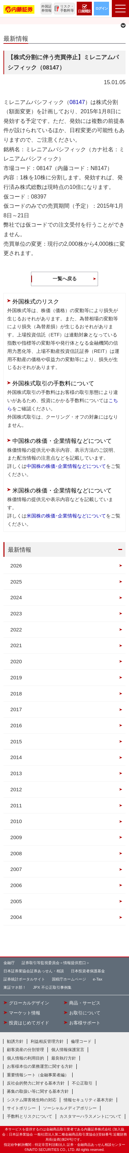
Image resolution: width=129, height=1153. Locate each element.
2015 (16, 741)
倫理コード (81, 1041)
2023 (16, 613)
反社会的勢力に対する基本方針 (36, 1083)
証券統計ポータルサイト (24, 979)
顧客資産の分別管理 (25, 1049)
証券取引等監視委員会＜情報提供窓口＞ (56, 963)
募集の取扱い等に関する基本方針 (38, 1091)
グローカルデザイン (29, 1003)
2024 (16, 597)
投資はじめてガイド (29, 1023)
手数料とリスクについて (29, 1116)
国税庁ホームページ (69, 979)
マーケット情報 (24, 1013)
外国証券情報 (46, 8)
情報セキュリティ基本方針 (88, 1100)
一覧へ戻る (65, 278)
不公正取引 (82, 1083)
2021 (16, 645)
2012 (16, 789)
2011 (16, 805)
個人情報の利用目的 (25, 1058)
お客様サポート (84, 1023)
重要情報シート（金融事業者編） (38, 1075)
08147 (77, 102)
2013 (16, 773)
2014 (16, 757)
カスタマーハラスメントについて (90, 1116)
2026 (16, 565)
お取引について (84, 1013)
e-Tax (97, 979)
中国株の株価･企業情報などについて (66, 466)
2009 (16, 837)
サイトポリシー (21, 1108)
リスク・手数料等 (67, 8)
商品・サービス (84, 1003)
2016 (16, 725)
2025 (16, 582)
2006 (16, 885)
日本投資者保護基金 (88, 971)
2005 (16, 901)
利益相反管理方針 (47, 1041)
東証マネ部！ (14, 987)
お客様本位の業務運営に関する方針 (40, 1066)
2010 (16, 821)
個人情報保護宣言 (67, 1049)
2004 (16, 917)
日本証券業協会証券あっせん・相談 (33, 971)
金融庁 (9, 963)
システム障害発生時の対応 (31, 1100)
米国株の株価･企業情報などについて (66, 515)
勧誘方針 (15, 1041)
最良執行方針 (63, 1058)
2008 (16, 853)
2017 (16, 709)
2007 (16, 869)
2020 (16, 661)
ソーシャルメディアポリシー (70, 1108)
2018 (16, 693)
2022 (16, 629)
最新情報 (19, 549)
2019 (16, 677)
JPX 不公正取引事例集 (52, 987)
